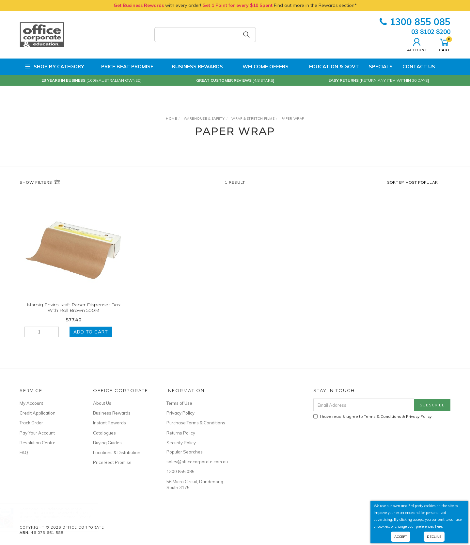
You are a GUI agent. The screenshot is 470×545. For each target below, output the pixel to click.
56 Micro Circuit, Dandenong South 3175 (194, 484)
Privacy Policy (180, 413)
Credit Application (37, 413)
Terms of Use (179, 403)
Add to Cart (90, 332)
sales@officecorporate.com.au (195, 461)
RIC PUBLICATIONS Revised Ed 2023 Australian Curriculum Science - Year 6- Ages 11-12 (62, 516)
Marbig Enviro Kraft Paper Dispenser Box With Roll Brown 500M (73, 307)
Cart (444, 44)
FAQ (24, 452)
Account (417, 44)
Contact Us (418, 66)
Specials (381, 66)
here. (439, 526)
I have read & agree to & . (372, 416)
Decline (434, 537)
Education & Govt (328, 66)
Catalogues (104, 432)
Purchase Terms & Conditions (195, 422)
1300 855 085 (415, 21)
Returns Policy (180, 432)
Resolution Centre (37, 442)
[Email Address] (363, 405)
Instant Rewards (109, 422)
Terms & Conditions (382, 416)
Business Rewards (193, 66)
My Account (31, 403)
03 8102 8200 (430, 32)
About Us (102, 403)
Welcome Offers (261, 64)
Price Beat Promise (123, 66)
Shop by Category (54, 66)
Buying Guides (107, 442)
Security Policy (181, 442)
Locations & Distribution (116, 452)
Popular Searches (184, 451)
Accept (400, 537)
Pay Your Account (37, 432)
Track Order (31, 422)
